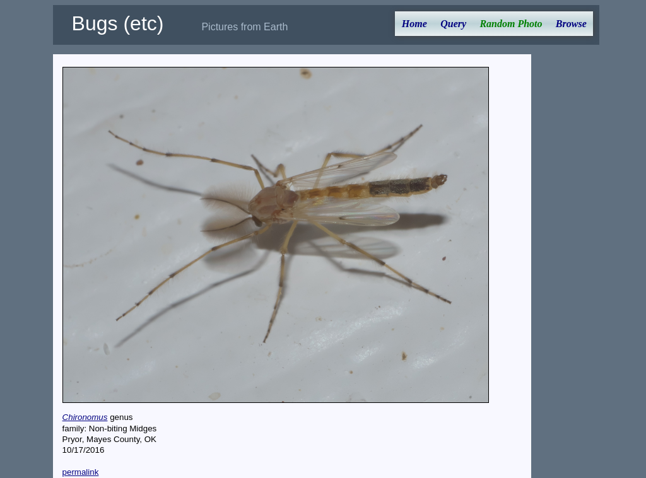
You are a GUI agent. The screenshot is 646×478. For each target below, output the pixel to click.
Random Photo (510, 23)
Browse (571, 23)
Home (414, 23)
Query (453, 23)
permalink (80, 472)
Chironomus (85, 417)
